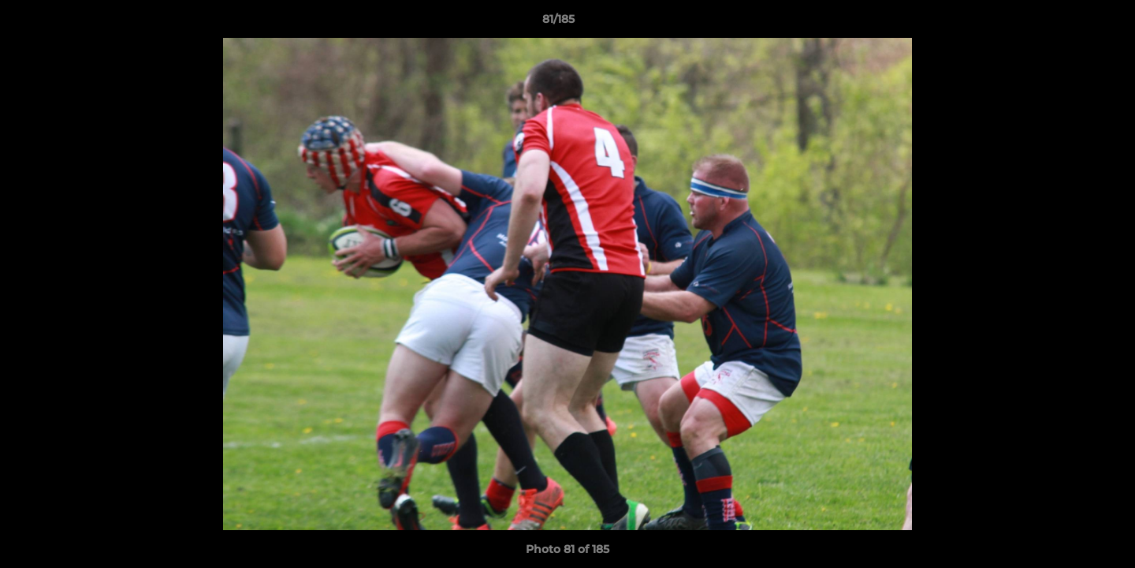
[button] (1068, 23)
